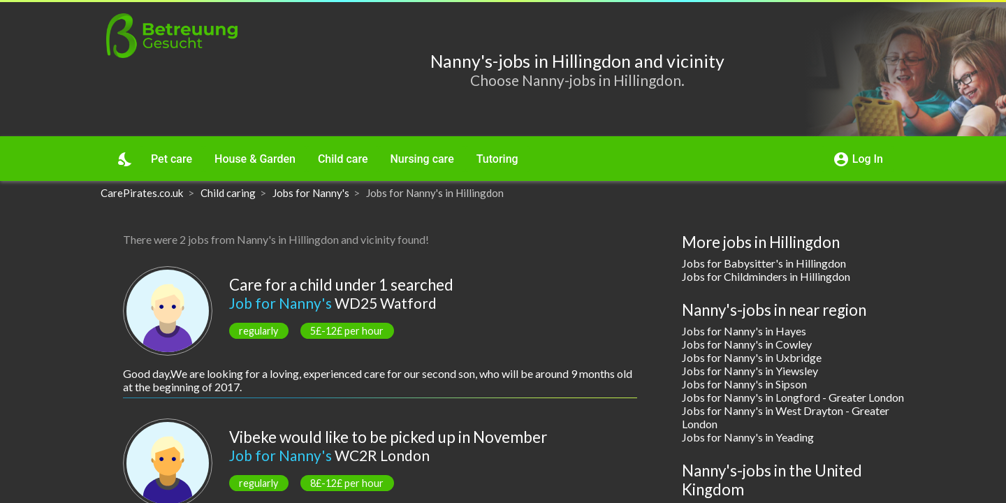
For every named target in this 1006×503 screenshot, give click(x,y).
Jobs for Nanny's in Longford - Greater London (793, 397)
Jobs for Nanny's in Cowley (747, 344)
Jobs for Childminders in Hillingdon (766, 276)
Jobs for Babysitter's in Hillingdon (764, 263)
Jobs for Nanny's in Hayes (744, 330)
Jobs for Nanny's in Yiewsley (750, 370)
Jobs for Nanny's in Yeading (748, 437)
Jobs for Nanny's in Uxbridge (752, 357)
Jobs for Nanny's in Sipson (744, 384)
